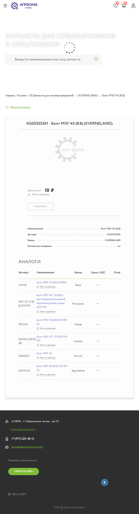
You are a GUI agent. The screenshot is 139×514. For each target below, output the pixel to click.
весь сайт (17, 494)
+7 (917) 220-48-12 (22, 439)
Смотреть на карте (23, 429)
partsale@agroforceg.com (27, 447)
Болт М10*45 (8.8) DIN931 (52, 282)
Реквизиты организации (22, 460)
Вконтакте (104, 482)
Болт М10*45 (44, 353)
